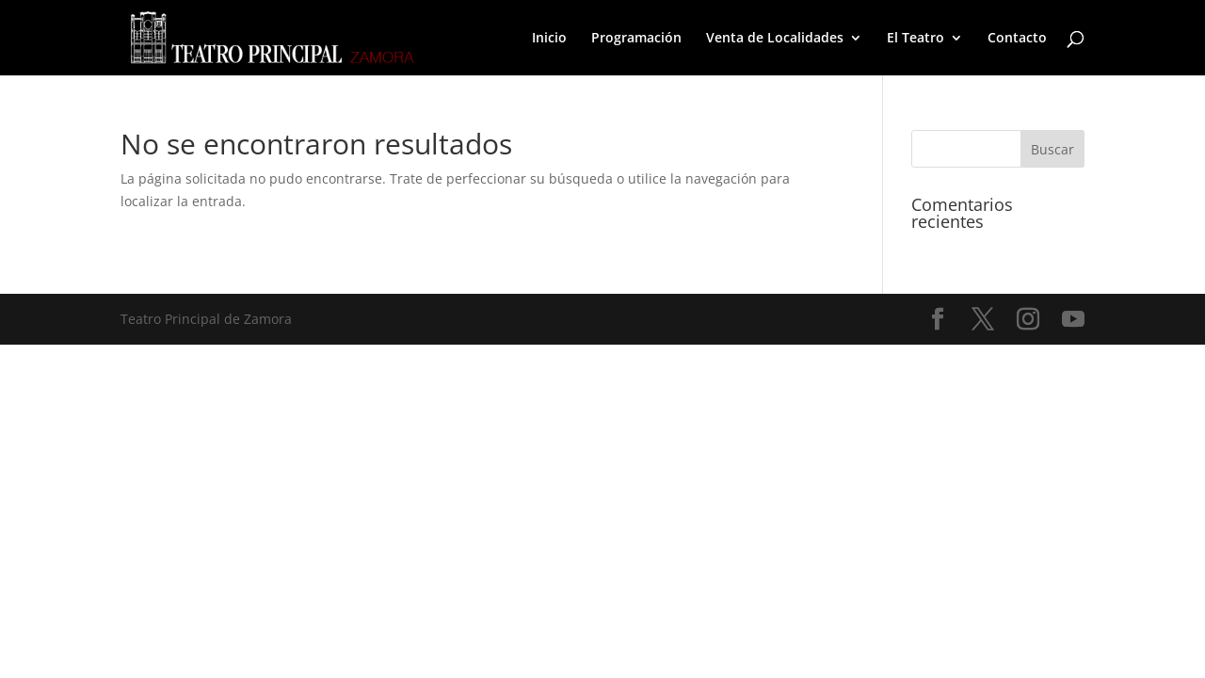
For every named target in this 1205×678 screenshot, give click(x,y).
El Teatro (915, 38)
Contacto (1017, 38)
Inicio (549, 38)
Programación (636, 38)
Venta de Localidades (775, 38)
